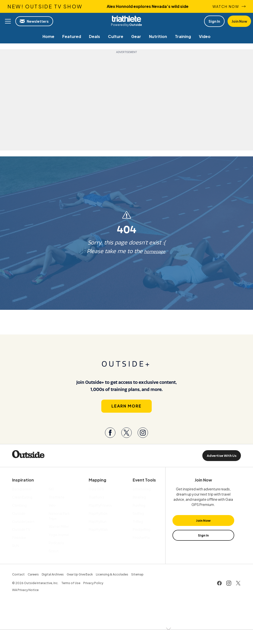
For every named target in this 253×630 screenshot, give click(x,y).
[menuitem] (48, 36)
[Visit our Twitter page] (126, 437)
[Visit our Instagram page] (143, 437)
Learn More (126, 410)
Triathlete (126, 19)
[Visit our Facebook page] (110, 437)
